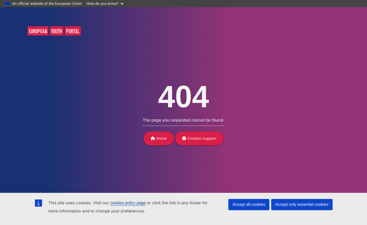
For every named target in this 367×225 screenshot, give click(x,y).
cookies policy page (128, 203)
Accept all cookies (248, 204)
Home (161, 138)
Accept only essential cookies (302, 204)
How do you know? (105, 3)
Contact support (202, 138)
